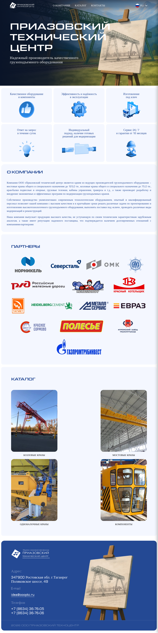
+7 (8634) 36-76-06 (27, 613)
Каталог (80, 5)
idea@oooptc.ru (22, 594)
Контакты (98, 5)
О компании (61, 5)
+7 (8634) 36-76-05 (27, 608)
